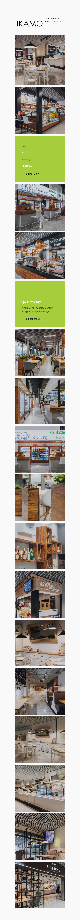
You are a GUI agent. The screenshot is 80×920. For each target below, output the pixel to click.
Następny (32, 174)
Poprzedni (33, 319)
